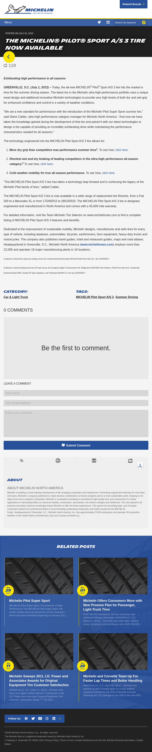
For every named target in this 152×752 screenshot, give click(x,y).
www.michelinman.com (97, 244)
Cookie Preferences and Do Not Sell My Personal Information (105, 740)
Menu (8, 22)
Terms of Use (66, 740)
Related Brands (131, 4)
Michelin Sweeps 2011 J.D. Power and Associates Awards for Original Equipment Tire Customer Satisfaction (39, 680)
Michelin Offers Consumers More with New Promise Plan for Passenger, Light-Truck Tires (112, 605)
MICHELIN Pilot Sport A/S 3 (95, 297)
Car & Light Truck (16, 297)
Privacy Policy (52, 740)
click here (121, 149)
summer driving (127, 297)
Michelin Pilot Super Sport (29, 601)
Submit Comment (78, 445)
